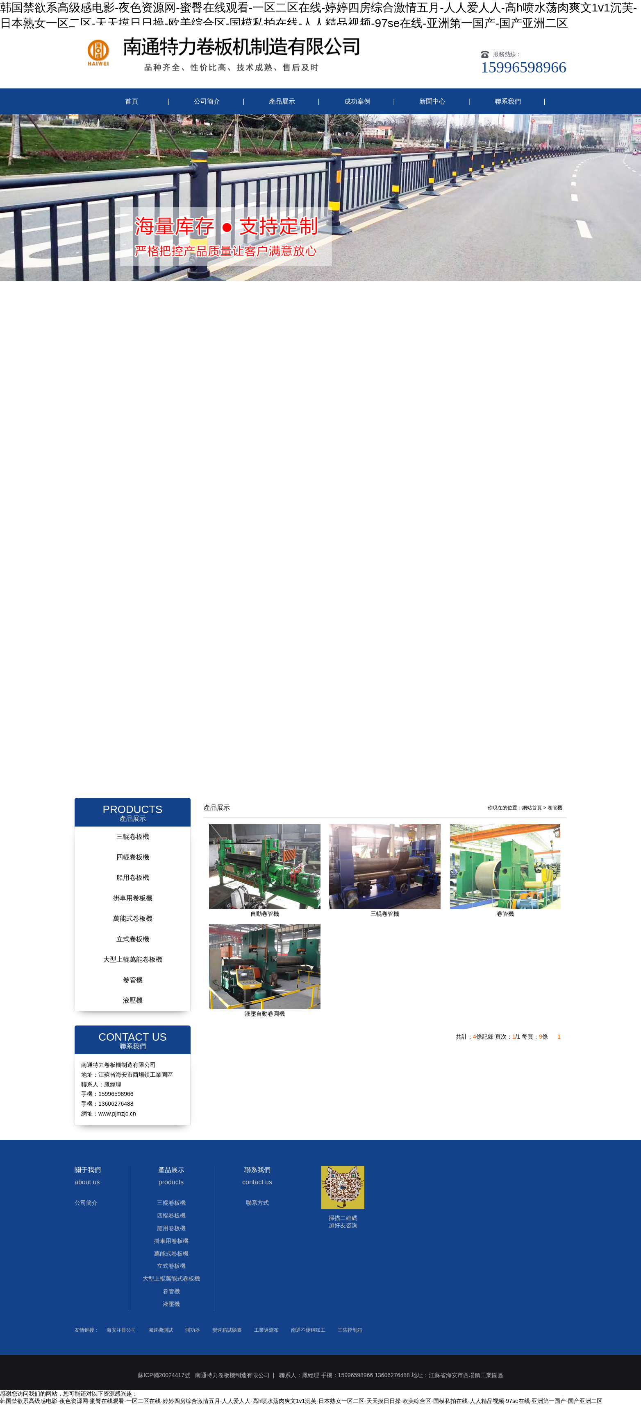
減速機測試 (160, 1330)
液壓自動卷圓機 (265, 1013)
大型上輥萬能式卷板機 (171, 1278)
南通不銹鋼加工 (308, 1330)
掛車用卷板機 (132, 898)
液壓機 (133, 1000)
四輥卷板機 (132, 857)
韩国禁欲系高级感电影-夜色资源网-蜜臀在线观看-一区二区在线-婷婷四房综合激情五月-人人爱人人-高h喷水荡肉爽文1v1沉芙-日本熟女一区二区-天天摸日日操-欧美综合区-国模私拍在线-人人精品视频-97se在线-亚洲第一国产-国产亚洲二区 (301, 1401)
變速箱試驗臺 (227, 1330)
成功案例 (357, 101)
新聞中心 (432, 101)
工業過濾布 (266, 1330)
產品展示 (282, 101)
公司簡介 (207, 101)
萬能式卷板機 (132, 918)
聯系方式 (257, 1202)
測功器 (192, 1330)
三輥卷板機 (132, 836)
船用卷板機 (132, 877)
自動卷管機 (264, 913)
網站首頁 (532, 808)
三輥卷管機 (385, 913)
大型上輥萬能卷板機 (132, 959)
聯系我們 (508, 101)
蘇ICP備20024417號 (164, 1375)
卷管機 (133, 979)
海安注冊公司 (121, 1330)
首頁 (131, 101)
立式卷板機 (132, 938)
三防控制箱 (350, 1330)
